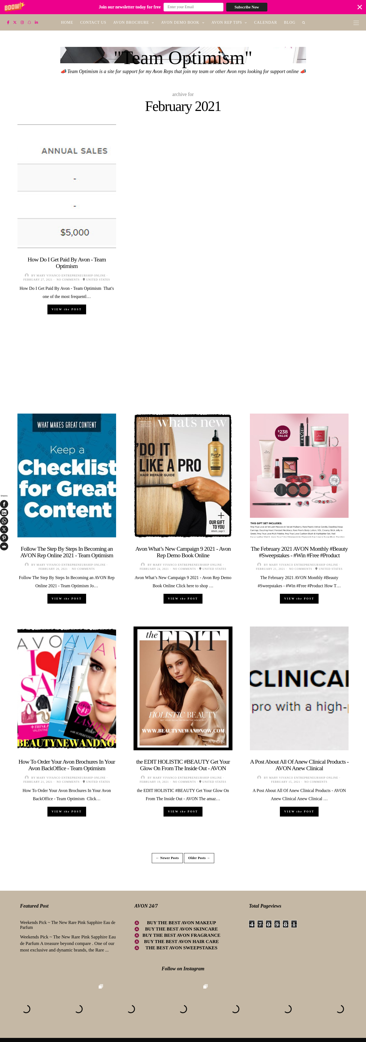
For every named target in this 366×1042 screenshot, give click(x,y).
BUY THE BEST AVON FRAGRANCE (181, 935)
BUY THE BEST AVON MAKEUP (181, 922)
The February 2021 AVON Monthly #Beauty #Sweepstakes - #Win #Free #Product (299, 552)
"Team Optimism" (183, 57)
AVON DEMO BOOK (180, 22)
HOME (67, 22)
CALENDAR (265, 22)
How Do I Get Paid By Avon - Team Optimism (67, 262)
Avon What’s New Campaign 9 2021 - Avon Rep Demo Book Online (183, 552)
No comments (68, 279)
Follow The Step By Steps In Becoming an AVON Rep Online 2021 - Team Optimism (66, 552)
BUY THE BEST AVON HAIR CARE (181, 941)
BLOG (289, 22)
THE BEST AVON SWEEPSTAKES (181, 947)
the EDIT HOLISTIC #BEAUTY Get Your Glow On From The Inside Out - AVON (183, 765)
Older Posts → (199, 858)
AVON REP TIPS (226, 22)
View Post (67, 309)
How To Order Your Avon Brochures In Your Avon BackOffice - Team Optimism (67, 765)
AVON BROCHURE (131, 22)
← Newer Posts (167, 858)
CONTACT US (93, 22)
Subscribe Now (246, 7)
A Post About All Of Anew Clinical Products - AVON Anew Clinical (299, 765)
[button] (183, 7)
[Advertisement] (183, 375)
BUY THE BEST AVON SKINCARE (181, 929)
